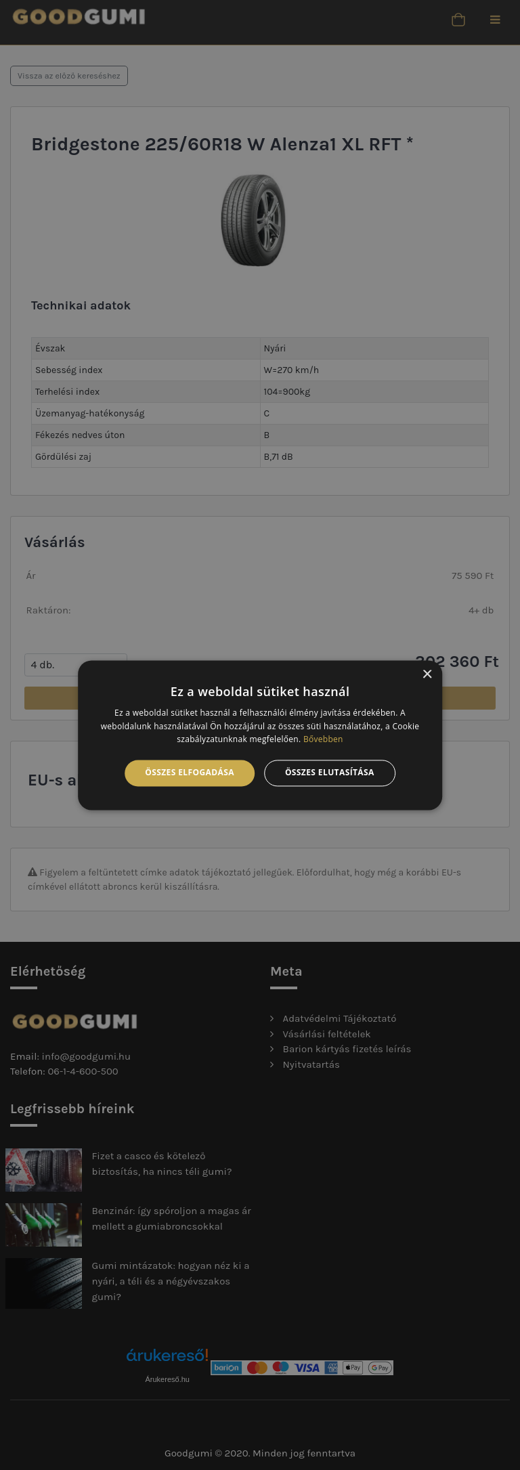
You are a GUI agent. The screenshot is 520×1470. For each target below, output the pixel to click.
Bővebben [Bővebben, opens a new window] (323, 739)
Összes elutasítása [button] (329, 773)
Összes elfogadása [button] (189, 773)
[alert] (260, 735)
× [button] (427, 675)
